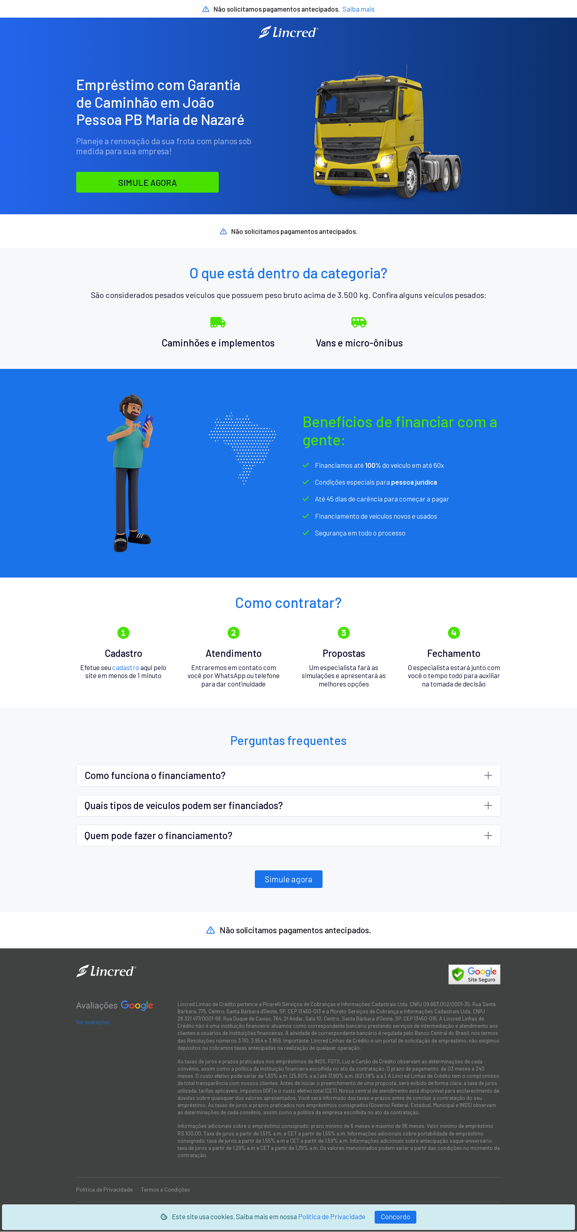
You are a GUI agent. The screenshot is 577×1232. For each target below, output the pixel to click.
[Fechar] (395, 1217)
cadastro (125, 667)
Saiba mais (359, 9)
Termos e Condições (165, 1189)
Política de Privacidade (331, 1216)
